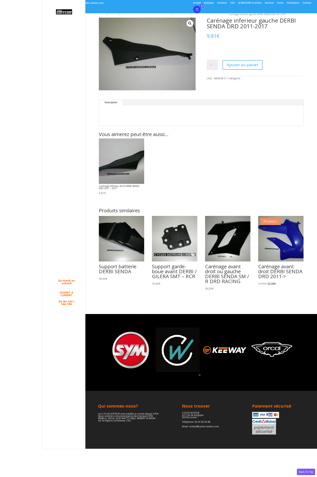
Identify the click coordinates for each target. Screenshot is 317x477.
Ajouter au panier (242, 64)
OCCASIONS (63, 274)
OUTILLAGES (64, 181)
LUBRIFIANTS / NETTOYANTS (65, 165)
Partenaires (293, 3)
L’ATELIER (62, 27)
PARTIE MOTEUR (62, 252)
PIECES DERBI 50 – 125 (66, 236)
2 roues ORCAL (65, 72)
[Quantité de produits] (212, 65)
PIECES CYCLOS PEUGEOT (65, 228)
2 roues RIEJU (64, 65)
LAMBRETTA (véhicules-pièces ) (64, 57)
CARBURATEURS (66, 188)
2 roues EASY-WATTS (65, 80)
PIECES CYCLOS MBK (65, 219)
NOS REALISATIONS (65, 267)
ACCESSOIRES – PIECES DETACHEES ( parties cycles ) (66, 147)
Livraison (222, 3)
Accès (280, 3)
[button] (189, 23)
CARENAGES (63, 137)
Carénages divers (181, 14)
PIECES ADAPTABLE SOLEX (63, 197)
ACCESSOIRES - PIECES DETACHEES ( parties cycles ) (145, 14)
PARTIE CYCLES (65, 244)
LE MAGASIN (64, 21)
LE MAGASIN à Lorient (249, 3)
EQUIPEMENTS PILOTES (65, 113)
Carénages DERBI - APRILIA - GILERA (209, 14)
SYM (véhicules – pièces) (65, 35)
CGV (232, 3)
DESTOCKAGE (64, 96)
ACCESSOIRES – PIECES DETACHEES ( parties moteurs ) (66, 125)
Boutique (209, 3)
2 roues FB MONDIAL (62, 88)
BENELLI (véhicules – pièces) (63, 45)
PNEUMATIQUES (66, 259)
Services (269, 3)
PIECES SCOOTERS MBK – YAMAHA (66, 208)
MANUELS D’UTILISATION (65, 174)
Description (111, 102)
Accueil (197, 3)
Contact (307, 3)
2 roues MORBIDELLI (64, 104)
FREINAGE (62, 157)
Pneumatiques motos (65, 315)
